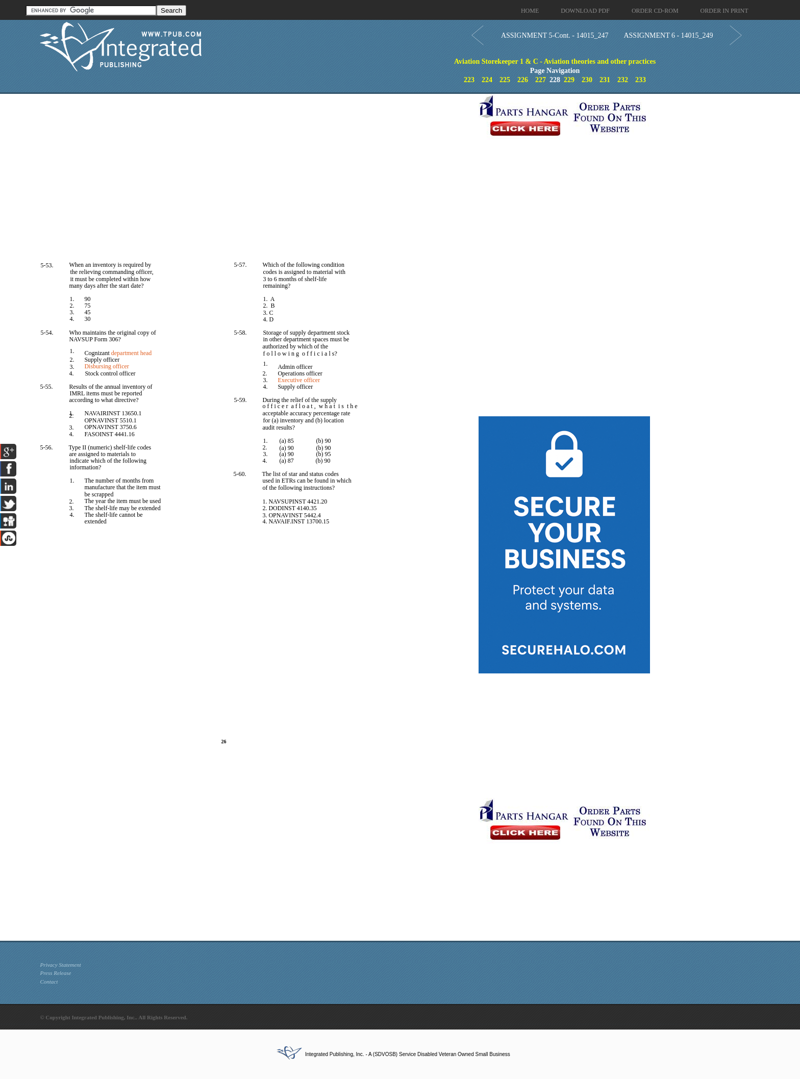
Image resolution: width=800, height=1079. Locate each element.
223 (469, 80)
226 (522, 80)
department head (131, 353)
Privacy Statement (60, 965)
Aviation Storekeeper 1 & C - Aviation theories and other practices (555, 61)
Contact (49, 981)
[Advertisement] (256, 165)
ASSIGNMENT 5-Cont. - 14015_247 (555, 35)
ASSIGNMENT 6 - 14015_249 (668, 35)
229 (569, 80)
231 (604, 80)
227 (540, 80)
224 (487, 80)
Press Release (55, 973)
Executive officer (299, 380)
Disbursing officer (106, 366)
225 (504, 80)
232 (622, 80)
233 (640, 80)
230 (587, 80)
